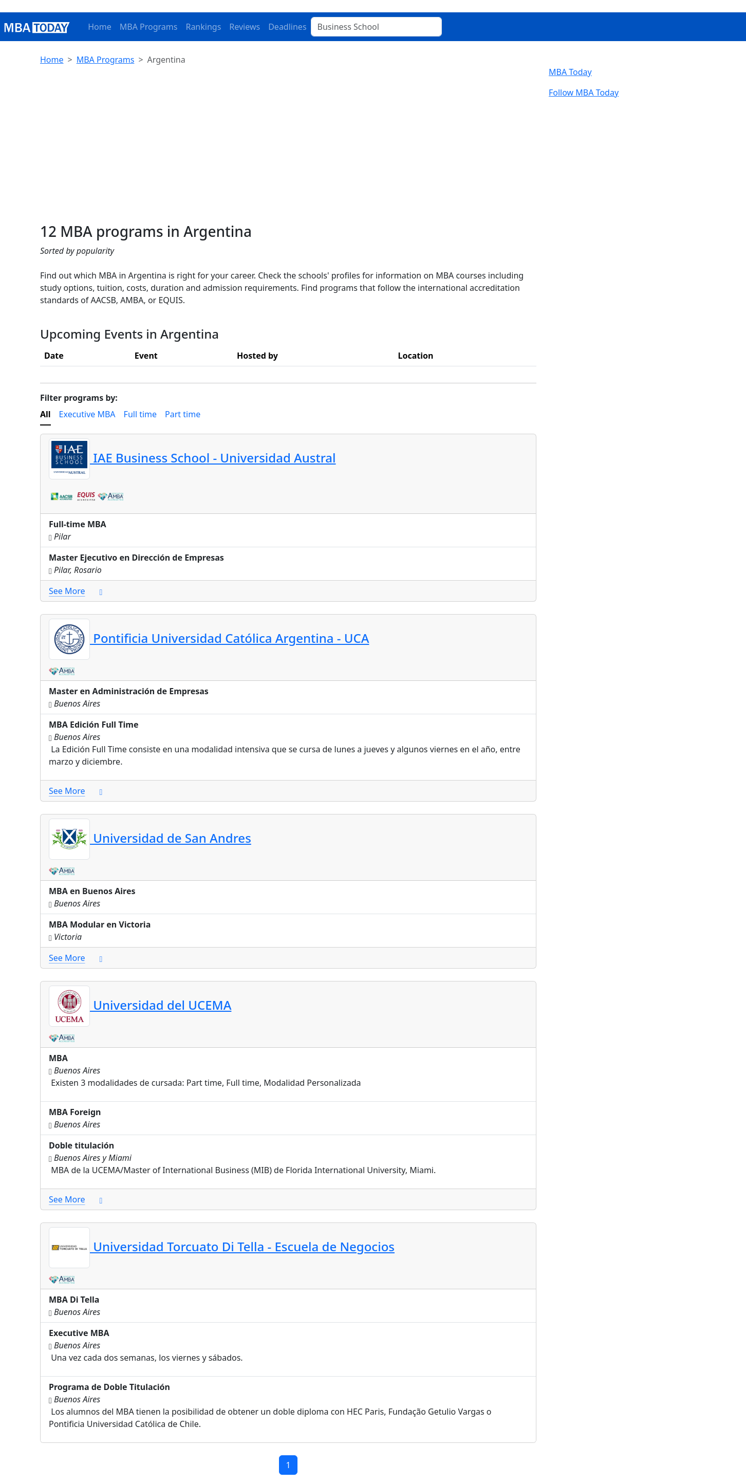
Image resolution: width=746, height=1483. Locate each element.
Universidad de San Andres (150, 837)
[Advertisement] (288, 146)
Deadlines (287, 26)
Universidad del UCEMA (140, 1004)
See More (75, 591)
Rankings (203, 26)
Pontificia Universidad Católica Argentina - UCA (209, 637)
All (45, 414)
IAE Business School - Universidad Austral (192, 457)
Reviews (244, 26)
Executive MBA (87, 414)
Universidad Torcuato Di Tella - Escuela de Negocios (222, 1246)
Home (99, 26)
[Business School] (376, 26)
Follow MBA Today (584, 92)
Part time (182, 414)
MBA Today (570, 72)
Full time (140, 414)
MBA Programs (149, 26)
